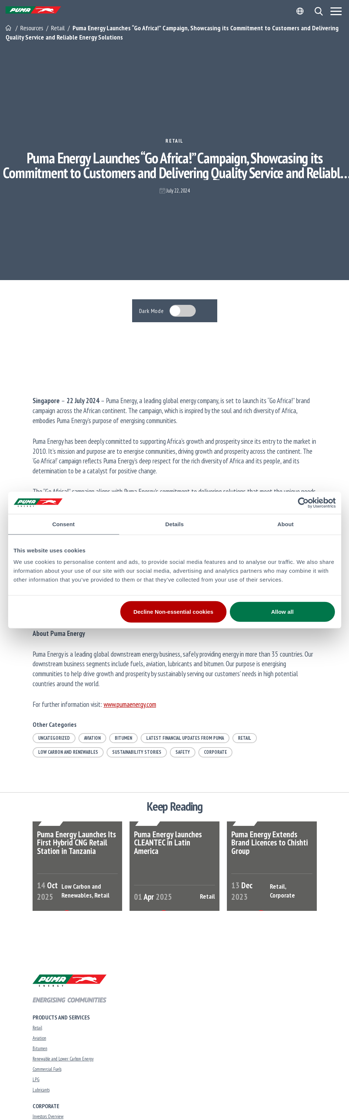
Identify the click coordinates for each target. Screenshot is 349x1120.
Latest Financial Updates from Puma (185, 738)
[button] (318, 11)
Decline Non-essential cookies (173, 612)
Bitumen (123, 738)
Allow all (282, 612)
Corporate (215, 752)
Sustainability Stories (136, 752)
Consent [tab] (63, 524)
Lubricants (41, 1092)
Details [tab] (174, 524)
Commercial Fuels (47, 1071)
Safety (182, 752)
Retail (174, 140)
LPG (36, 1081)
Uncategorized (54, 738)
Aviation (92, 738)
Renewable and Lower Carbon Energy (63, 1061)
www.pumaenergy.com (130, 704)
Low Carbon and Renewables (68, 752)
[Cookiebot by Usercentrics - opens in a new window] (303, 502)
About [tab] (286, 524)
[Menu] (336, 11)
